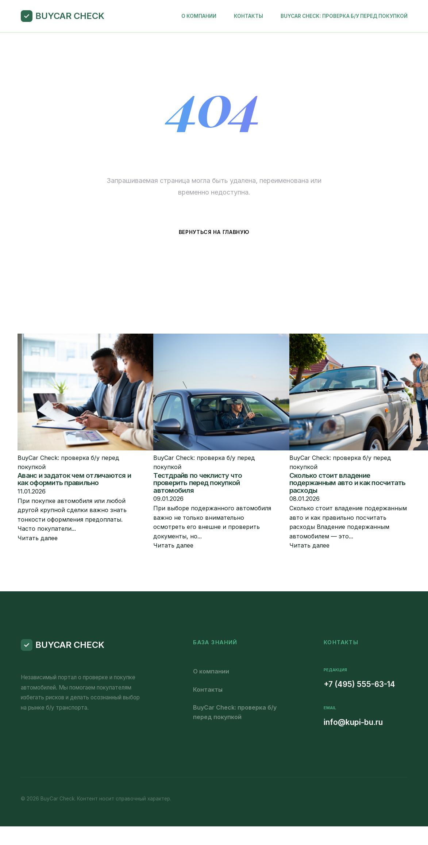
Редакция (335, 669)
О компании (198, 16)
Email (330, 707)
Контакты (248, 16)
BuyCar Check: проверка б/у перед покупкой (344, 16)
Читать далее (38, 538)
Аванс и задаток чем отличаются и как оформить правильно (74, 479)
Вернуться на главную (214, 232)
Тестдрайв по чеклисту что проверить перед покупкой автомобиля (197, 483)
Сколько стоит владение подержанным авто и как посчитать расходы (347, 483)
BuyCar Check (69, 16)
